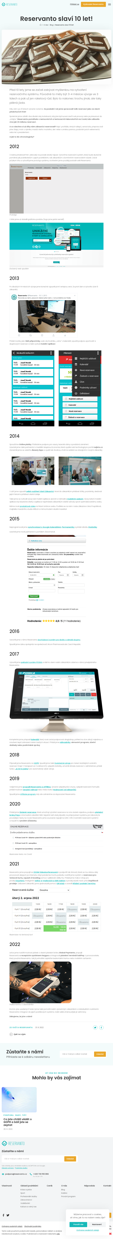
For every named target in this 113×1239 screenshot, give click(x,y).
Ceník (49, 1185)
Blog (63, 1189)
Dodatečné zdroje (62, 763)
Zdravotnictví (26, 1200)
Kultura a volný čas (28, 1206)
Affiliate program (28, 794)
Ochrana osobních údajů (87, 1230)
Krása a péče (26, 1189)
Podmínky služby (21, 1168)
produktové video (27, 506)
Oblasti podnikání (29, 1185)
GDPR (36, 763)
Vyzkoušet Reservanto (93, 4)
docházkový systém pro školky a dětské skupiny (59, 640)
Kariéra (64, 1193)
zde (58, 1234)
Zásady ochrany (8, 1168)
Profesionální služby (28, 1196)
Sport (22, 1193)
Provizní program (68, 1196)
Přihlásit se (74, 4)
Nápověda (89, 1185)
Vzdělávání (25, 1203)
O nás (64, 1185)
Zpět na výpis (18, 1034)
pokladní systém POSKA (31, 662)
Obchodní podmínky (32, 1226)
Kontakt (107, 1185)
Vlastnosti (7, 1185)
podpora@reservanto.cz (14, 1174)
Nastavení (97, 1224)
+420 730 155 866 (39, 1174)
